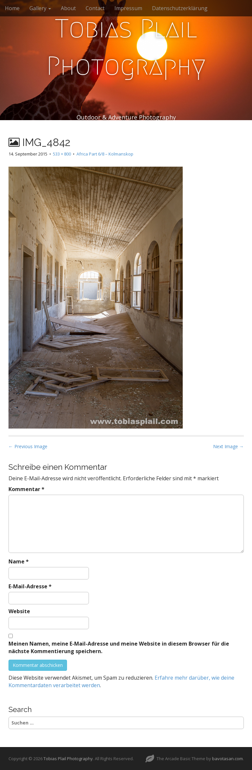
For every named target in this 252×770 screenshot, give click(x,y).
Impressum (128, 8)
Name (18, 561)
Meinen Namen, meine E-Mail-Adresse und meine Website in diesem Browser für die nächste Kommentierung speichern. (118, 647)
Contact (95, 8)
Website (19, 611)
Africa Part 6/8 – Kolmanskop (104, 154)
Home (12, 8)
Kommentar (26, 489)
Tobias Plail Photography (126, 47)
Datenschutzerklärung (180, 8)
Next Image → (228, 446)
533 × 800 (62, 154)
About (68, 8)
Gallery (40, 8)
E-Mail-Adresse (30, 586)
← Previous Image (27, 446)
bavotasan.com (227, 758)
